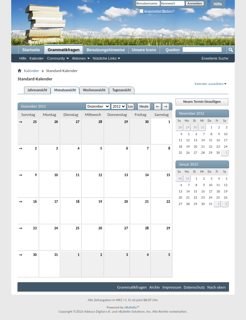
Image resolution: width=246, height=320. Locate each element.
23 (35, 228)
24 (56, 228)
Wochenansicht (94, 90)
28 (100, 122)
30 (147, 122)
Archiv (154, 287)
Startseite (31, 50)
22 (168, 202)
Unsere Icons (144, 50)
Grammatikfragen (63, 50)
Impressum (171, 287)
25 (35, 122)
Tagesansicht (121, 90)
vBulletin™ (131, 307)
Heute (144, 106)
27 (77, 122)
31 (56, 255)
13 (126, 175)
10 (56, 175)
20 (126, 202)
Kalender (36, 58)
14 (147, 175)
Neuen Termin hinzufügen (202, 102)
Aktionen (79, 58)
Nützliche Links (105, 58)
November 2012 (191, 113)
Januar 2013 (188, 164)
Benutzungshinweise (105, 50)
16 (35, 202)
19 (100, 202)
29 (126, 122)
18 (77, 202)
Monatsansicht (65, 90)
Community (56, 58)
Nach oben (216, 287)
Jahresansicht (37, 90)
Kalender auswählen (209, 84)
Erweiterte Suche (214, 58)
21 (147, 202)
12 (100, 175)
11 (77, 175)
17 (56, 202)
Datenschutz (194, 287)
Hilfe (218, 4)
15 (168, 175)
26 (56, 122)
